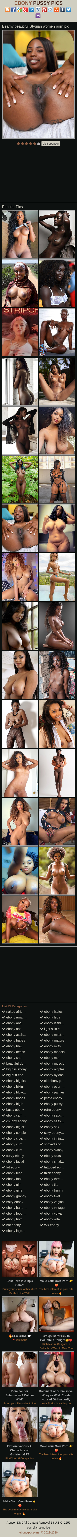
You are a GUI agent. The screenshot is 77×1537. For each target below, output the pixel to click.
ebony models (52, 1052)
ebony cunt (12, 1150)
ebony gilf (11, 1184)
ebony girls (12, 1190)
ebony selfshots (53, 1121)
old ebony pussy (54, 1081)
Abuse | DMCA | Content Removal (28, 1522)
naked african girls (17, 1011)
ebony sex (49, 1127)
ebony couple (14, 1132)
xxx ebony (49, 1225)
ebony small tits (53, 1161)
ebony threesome (55, 1179)
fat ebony (11, 1167)
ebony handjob (15, 1207)
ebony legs (50, 1017)
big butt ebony (14, 1075)
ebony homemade (17, 1219)
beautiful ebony (15, 1063)
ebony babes (13, 1040)
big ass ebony (14, 1069)
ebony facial (13, 1161)
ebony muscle (52, 1063)
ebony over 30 (52, 1086)
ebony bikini (13, 1086)
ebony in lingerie (54, 1138)
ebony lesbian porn (56, 1023)
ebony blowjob (14, 1092)
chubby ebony (14, 1121)
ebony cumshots (16, 1144)
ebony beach (13, 1052)
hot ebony (11, 1225)
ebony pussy (51, 1104)
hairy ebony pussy (17, 1202)
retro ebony (50, 1109)
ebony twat (50, 1196)
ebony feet (12, 1173)
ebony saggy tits (54, 1115)
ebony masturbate (55, 1034)
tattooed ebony (53, 1167)
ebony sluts (50, 1156)
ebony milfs (50, 1046)
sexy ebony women (56, 1132)
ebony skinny (51, 1150)
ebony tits (49, 1184)
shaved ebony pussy (57, 1144)
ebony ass (11, 1029)
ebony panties (52, 1092)
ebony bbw (12, 1046)
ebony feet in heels (18, 1213)
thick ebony (50, 1173)
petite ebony (51, 1098)
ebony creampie (16, 1138)
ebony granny (14, 1196)
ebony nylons (52, 1075)
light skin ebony (53, 1029)
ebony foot (12, 1179)
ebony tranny (51, 1190)
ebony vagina (52, 1202)
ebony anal (12, 1023)
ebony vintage (52, 1207)
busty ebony (13, 1109)
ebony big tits (14, 1081)
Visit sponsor (51, 143)
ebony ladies (51, 1011)
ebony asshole (15, 1034)
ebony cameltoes (16, 1115)
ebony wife (50, 1219)
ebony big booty (15, 1104)
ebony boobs (13, 1098)
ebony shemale (15, 1057)
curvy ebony (13, 1156)
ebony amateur (15, 1017)
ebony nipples (52, 1069)
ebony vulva (51, 1213)
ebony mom (50, 1057)
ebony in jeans (15, 1231)
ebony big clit (13, 1127)
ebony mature (52, 1040)
